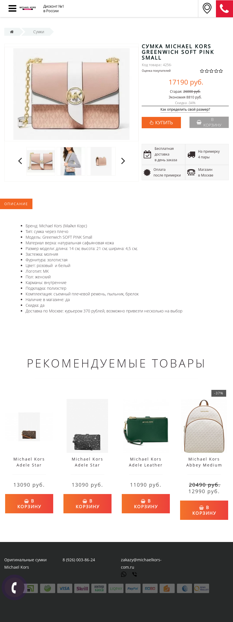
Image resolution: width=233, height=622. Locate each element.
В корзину (209, 122)
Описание (16, 203)
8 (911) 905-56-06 (224, 8)
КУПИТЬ (164, 122)
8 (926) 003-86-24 (79, 559)
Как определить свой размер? (185, 110)
